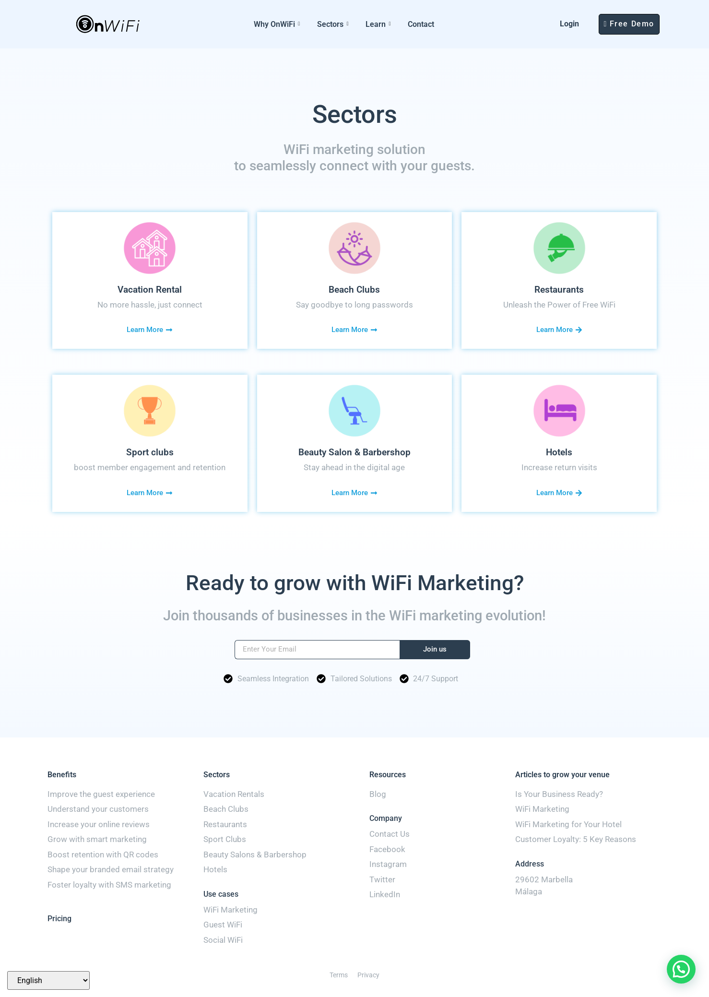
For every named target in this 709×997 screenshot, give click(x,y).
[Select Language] (48, 980)
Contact (421, 24)
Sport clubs (150, 452)
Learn (378, 24)
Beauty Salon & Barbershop (354, 452)
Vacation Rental (150, 289)
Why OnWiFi (277, 24)
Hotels (559, 452)
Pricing (59, 918)
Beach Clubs (354, 289)
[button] (681, 969)
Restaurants (559, 289)
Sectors (332, 24)
